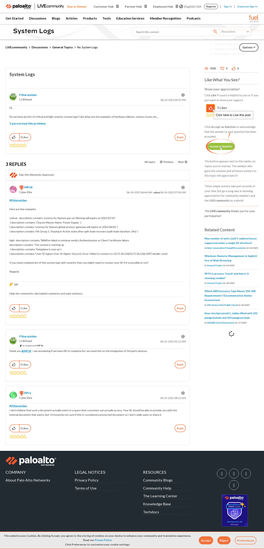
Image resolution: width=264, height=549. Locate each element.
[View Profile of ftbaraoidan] (28, 94)
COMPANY (16, 472)
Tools (106, 18)
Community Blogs (158, 480)
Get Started (14, 18)
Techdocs (151, 512)
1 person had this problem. (27, 123)
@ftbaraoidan (18, 200)
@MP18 (26, 350)
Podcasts (193, 18)
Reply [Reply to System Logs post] (180, 137)
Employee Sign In (247, 6)
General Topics (62, 47)
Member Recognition (165, 18)
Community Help (157, 488)
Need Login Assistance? (241, 56)
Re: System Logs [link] (87, 47)
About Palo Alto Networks (28, 480)
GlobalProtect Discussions (220, 322)
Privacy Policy (103, 540)
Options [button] (182, 95)
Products (90, 18)
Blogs (56, 18)
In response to (32, 345)
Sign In (228, 6)
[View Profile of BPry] (27, 392)
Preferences (245, 540)
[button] (206, 540)
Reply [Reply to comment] (180, 308)
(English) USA (190, 6)
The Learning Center (160, 496)
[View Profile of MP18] (28, 187)
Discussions (37, 18)
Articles (71, 18)
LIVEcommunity (16, 47)
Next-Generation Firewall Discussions (226, 248)
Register (211, 6)
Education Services (130, 18)
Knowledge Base (157, 504)
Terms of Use (86, 488)
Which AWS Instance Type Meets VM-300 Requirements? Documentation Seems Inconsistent (230, 295)
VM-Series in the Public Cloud (222, 305)
